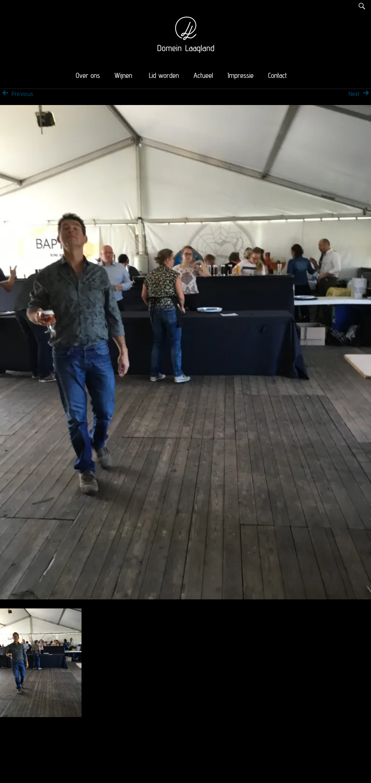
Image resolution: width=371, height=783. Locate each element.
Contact (277, 75)
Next (360, 93)
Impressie (241, 75)
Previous (16, 93)
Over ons (88, 75)
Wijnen (123, 75)
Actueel (203, 75)
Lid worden (164, 75)
